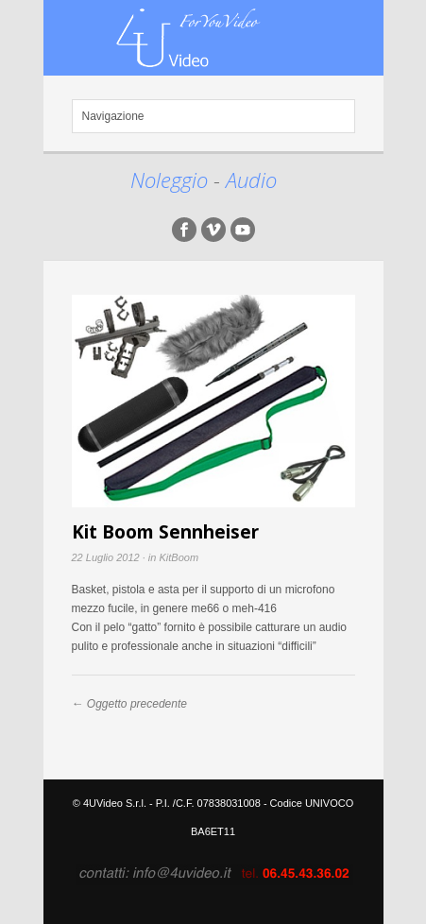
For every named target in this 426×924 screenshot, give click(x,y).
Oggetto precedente (137, 703)
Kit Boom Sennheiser (165, 532)
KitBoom (178, 557)
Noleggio (171, 179)
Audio (251, 179)
